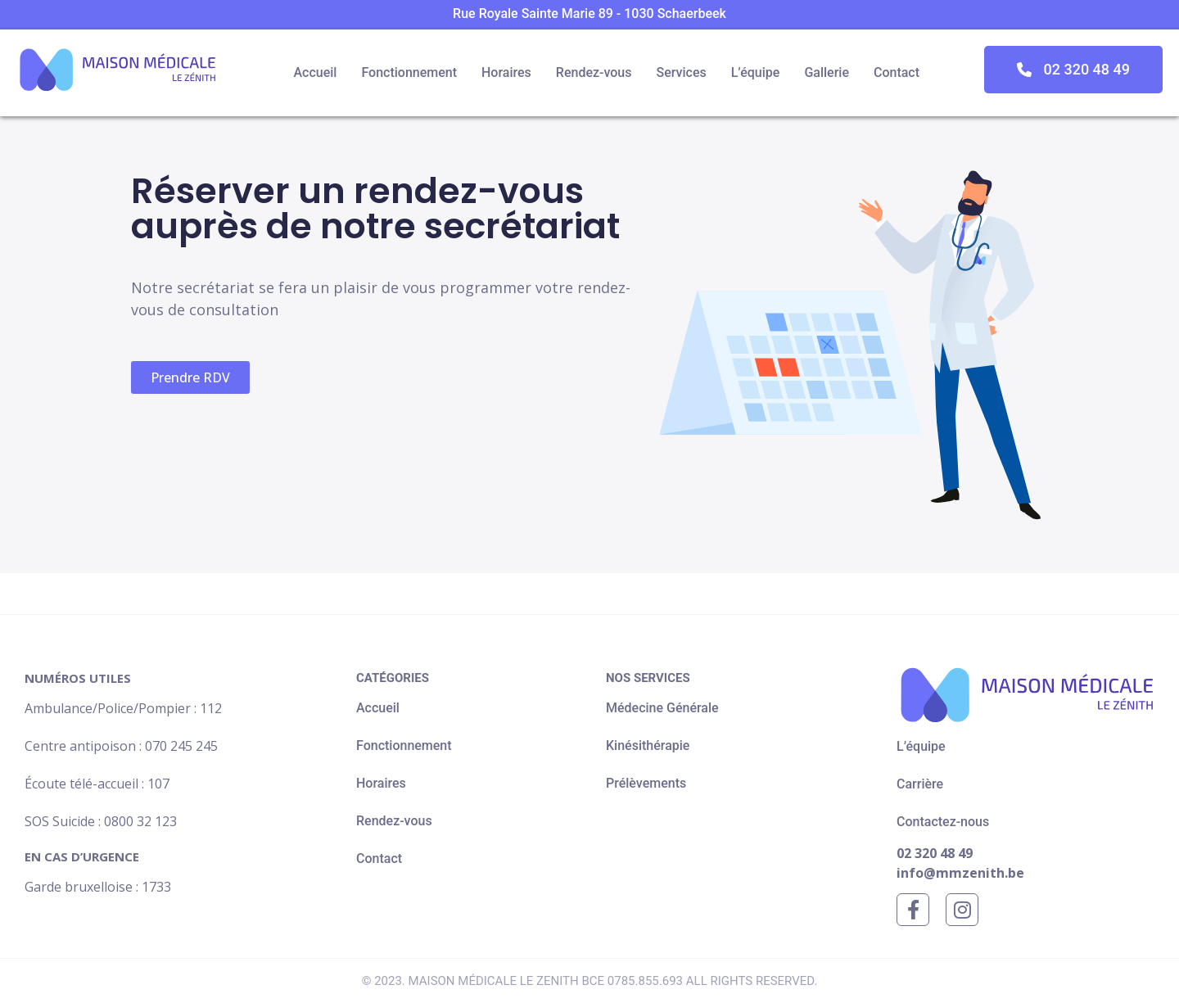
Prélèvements (646, 783)
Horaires (506, 72)
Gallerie (826, 72)
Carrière (920, 784)
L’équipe (755, 72)
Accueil (315, 72)
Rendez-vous (594, 72)
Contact (896, 72)
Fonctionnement (409, 72)
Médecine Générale (662, 708)
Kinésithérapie (647, 745)
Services (681, 72)
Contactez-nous (943, 821)
